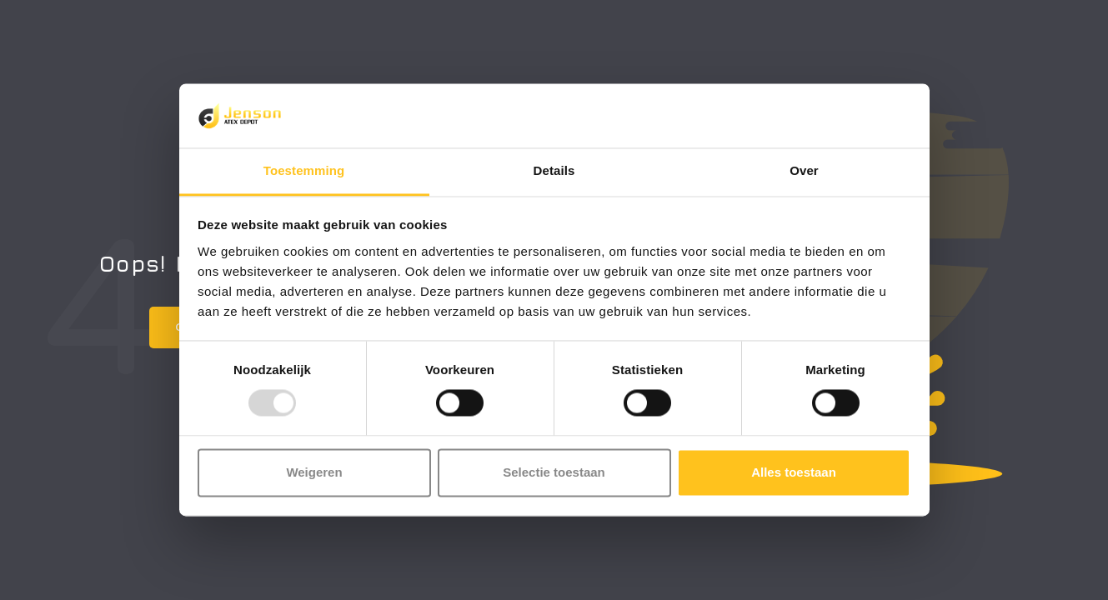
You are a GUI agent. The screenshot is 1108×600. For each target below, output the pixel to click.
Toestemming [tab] (304, 170)
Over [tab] (804, 170)
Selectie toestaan (554, 472)
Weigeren (314, 472)
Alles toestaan (793, 472)
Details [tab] (554, 170)
